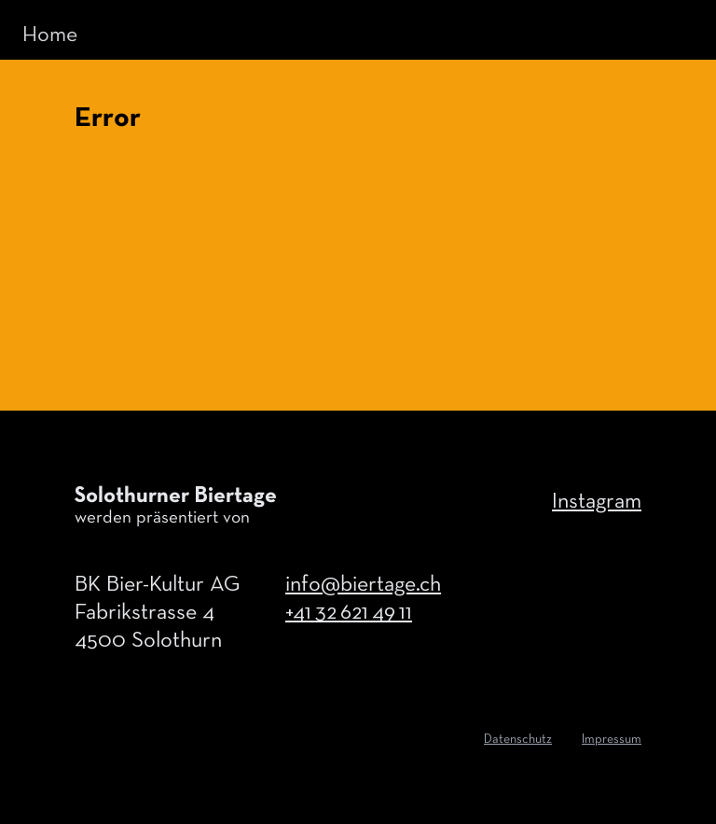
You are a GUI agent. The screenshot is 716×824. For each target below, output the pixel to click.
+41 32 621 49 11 (348, 613)
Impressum (611, 739)
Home (49, 35)
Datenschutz (518, 739)
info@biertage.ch (363, 585)
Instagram (596, 502)
